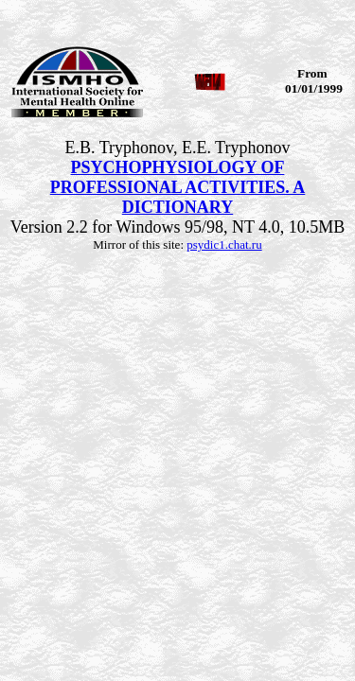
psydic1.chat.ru (223, 244)
